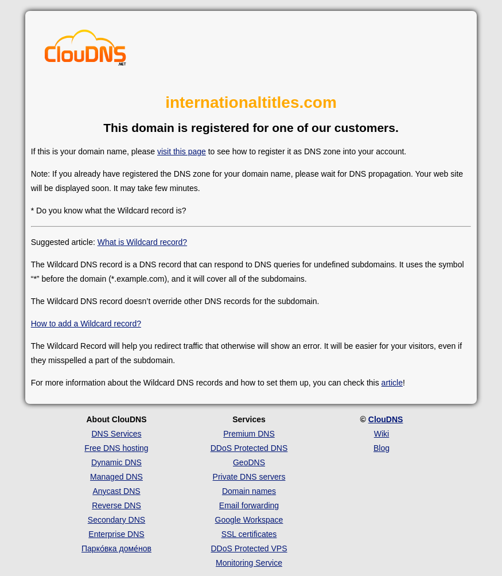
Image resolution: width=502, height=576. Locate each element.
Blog (381, 448)
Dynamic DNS (116, 462)
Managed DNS (116, 476)
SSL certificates (249, 534)
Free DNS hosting (116, 448)
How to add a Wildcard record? (86, 323)
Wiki (381, 433)
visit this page (181, 151)
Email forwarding (249, 505)
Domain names (249, 491)
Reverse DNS (116, 505)
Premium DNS (248, 433)
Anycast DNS (116, 491)
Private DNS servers (249, 476)
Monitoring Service (249, 562)
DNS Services (116, 433)
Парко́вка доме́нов (116, 548)
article (392, 382)
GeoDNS (249, 462)
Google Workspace (249, 519)
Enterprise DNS (116, 534)
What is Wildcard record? (142, 242)
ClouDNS (385, 419)
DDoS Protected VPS (249, 548)
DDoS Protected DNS (249, 448)
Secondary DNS (116, 519)
